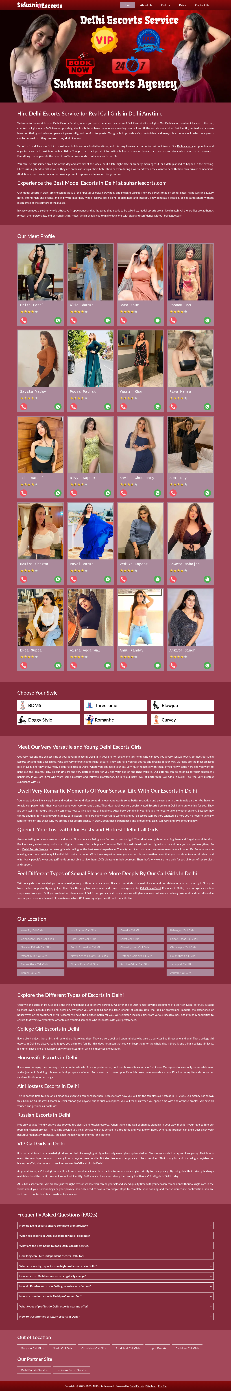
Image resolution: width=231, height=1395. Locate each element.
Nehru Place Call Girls (34, 967)
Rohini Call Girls (30, 976)
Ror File (162, 1389)
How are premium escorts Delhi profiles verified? (50, 1300)
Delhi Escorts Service (34, 1373)
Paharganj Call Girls (182, 934)
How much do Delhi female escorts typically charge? (52, 1279)
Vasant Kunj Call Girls (34, 959)
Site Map (151, 1389)
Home (127, 5)
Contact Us (202, 5)
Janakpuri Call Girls (182, 967)
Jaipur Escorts (157, 1351)
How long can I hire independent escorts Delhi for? (51, 1259)
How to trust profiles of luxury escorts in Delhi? (49, 1320)
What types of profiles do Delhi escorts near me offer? (53, 1310)
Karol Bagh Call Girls (83, 942)
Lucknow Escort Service (71, 1373)
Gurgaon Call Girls (32, 1351)
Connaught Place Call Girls (37, 942)
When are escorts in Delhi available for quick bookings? (54, 1239)
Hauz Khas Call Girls (182, 959)
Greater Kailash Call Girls (36, 950)
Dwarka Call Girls (131, 934)
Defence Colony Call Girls (136, 959)
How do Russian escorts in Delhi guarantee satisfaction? (55, 1289)
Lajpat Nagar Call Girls (184, 942)
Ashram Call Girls (180, 976)
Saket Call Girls (129, 942)
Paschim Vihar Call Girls (135, 967)
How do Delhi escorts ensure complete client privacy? (53, 1229)
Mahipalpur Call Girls (84, 934)
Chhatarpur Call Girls (183, 950)
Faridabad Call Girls (128, 1351)
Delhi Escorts (137, 1389)
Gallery (165, 5)
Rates (182, 5)
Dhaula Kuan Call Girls (85, 967)
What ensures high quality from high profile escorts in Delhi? (58, 1269)
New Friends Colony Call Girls (89, 959)
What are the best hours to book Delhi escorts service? (54, 1249)
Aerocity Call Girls (32, 934)
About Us (146, 5)
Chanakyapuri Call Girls (134, 950)
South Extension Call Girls (87, 950)
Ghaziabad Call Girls (94, 1351)
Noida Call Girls (62, 1351)
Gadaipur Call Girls (187, 1351)
